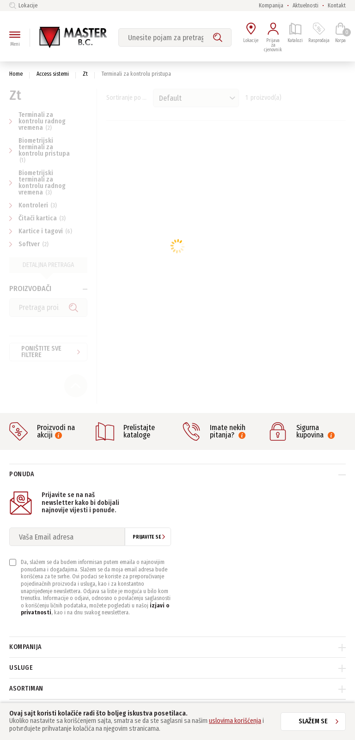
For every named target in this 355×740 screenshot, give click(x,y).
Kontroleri (34, 205)
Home (16, 74)
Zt (85, 74)
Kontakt (337, 5)
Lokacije (23, 5)
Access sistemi (53, 74)
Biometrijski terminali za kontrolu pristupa (39, 150)
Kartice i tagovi (41, 231)
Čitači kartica (38, 218)
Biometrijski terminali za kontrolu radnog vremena (37, 182)
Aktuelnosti (305, 5)
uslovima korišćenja (235, 721)
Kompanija (271, 5)
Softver (30, 244)
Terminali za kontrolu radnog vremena (37, 121)
